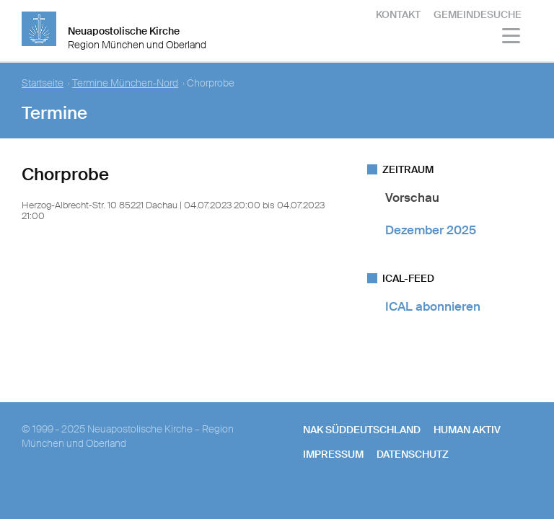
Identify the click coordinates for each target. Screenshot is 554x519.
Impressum (333, 454)
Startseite (42, 83)
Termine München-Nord (125, 83)
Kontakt (398, 14)
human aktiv (467, 429)
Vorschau (412, 197)
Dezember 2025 (430, 230)
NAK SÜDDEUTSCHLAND (362, 429)
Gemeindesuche (478, 14)
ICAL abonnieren (432, 306)
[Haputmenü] (512, 38)
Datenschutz (413, 454)
